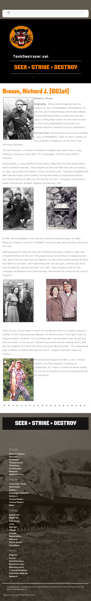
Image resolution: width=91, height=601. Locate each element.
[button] (45, 4)
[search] (41, 13)
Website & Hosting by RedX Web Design (19, 595)
